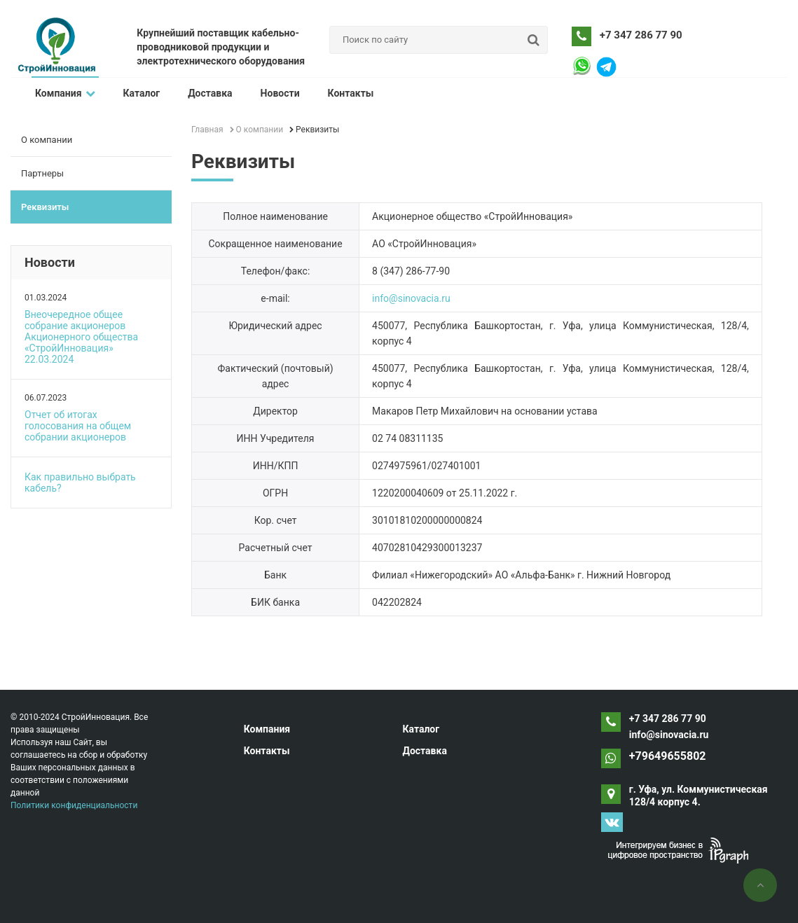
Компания (65, 93)
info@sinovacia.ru (411, 298)
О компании (46, 139)
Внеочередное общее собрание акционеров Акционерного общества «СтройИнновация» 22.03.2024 (81, 337)
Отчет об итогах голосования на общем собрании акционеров (78, 426)
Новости (280, 93)
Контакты (351, 93)
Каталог (141, 93)
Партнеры (42, 173)
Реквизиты (45, 207)
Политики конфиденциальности (74, 805)
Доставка (210, 93)
